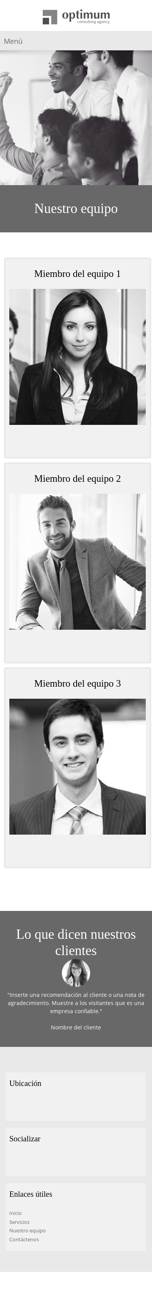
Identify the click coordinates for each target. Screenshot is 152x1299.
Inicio (15, 1213)
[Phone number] (72, 441)
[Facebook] (15, 1161)
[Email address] (83, 441)
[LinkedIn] (38, 1161)
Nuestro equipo (27, 1230)
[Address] (15, 1105)
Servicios (19, 1221)
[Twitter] (27, 1161)
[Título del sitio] (76, 17)
